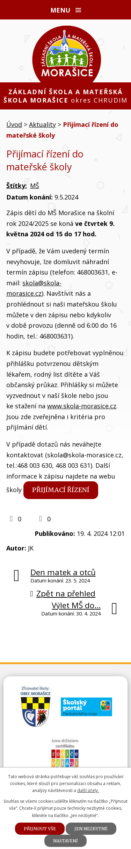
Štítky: (16, 185)
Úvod (14, 124)
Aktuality (42, 124)
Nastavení (65, 840)
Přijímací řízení (60, 490)
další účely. (88, 790)
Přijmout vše (40, 828)
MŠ (34, 185)
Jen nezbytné (91, 828)
